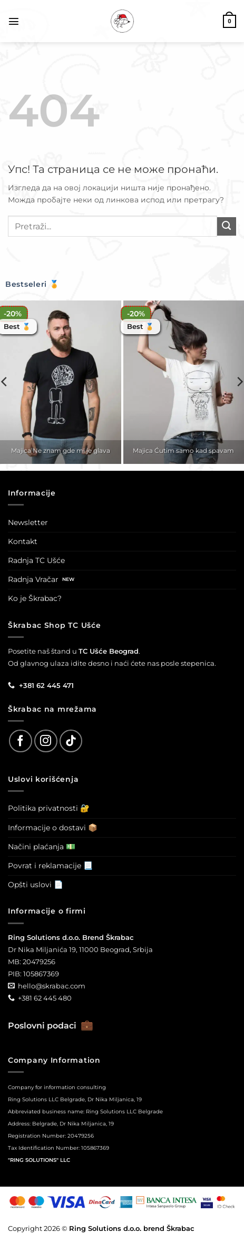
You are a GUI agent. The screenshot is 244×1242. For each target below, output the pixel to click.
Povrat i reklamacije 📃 (50, 865)
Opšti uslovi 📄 (35, 884)
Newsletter (28, 522)
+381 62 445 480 (45, 998)
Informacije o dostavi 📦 (52, 827)
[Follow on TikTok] (71, 741)
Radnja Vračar (33, 579)
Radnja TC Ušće (36, 560)
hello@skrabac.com (51, 986)
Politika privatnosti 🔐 (49, 808)
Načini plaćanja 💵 (41, 846)
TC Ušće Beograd (109, 651)
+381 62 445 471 (46, 685)
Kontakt (22, 541)
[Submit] (226, 226)
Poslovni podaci (50, 1026)
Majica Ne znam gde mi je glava (60, 450)
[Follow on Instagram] (45, 741)
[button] (13, 21)
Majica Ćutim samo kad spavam (183, 450)
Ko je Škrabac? (35, 598)
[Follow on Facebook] (20, 741)
